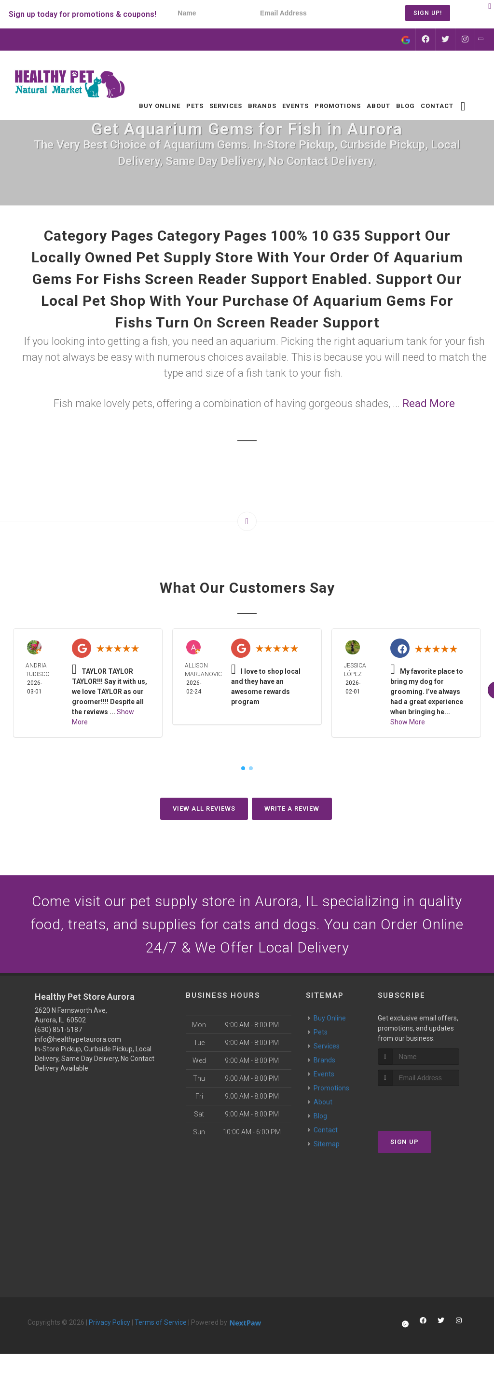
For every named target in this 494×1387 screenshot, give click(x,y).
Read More (428, 403)
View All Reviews (204, 808)
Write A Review (291, 808)
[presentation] (369, 14)
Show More (407, 722)
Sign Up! (427, 13)
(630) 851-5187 (58, 1030)
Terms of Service (161, 1323)
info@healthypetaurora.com (78, 1040)
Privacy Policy (109, 1323)
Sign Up (404, 1142)
